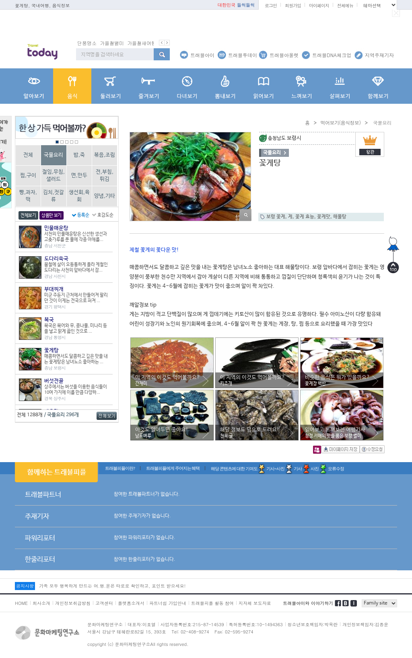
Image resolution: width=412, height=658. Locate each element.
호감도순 (105, 215)
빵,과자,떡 (28, 196)
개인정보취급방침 (73, 603)
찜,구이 (28, 176)
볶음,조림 (104, 155)
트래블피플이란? (120, 468)
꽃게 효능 (304, 217)
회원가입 (293, 5)
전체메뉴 (345, 5)
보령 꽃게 (275, 217)
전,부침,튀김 (104, 175)
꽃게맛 (323, 217)
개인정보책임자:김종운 (365, 624)
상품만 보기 (51, 215)
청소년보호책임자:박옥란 (313, 624)
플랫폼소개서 (131, 603)
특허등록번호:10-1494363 (256, 624)
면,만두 (79, 176)
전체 (28, 155)
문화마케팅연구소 (105, 624)
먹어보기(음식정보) (340, 122)
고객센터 (104, 603)
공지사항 (25, 586)
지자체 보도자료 (255, 603)
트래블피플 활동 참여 (212, 603)
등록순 (83, 215)
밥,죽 (79, 155)
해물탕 (339, 217)
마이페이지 (319, 5)
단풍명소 (87, 42)
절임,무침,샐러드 (53, 175)
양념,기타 (104, 196)
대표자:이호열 (142, 624)
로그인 (271, 5)
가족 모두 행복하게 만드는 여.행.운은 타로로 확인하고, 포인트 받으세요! (112, 586)
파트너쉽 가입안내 (167, 603)
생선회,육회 (79, 196)
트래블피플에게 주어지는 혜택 (173, 468)
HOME (21, 603)
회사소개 (41, 603)
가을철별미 (112, 42)
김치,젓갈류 (53, 196)
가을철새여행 (141, 42)
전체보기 (28, 215)
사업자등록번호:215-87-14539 (192, 624)
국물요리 (53, 155)
